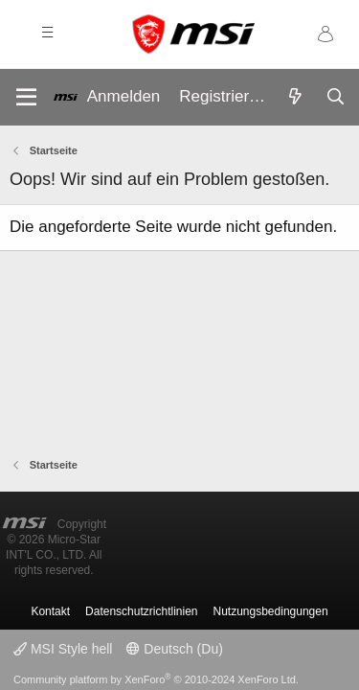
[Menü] (26, 97)
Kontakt (50, 611)
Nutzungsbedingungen (270, 611)
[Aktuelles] (295, 98)
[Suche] (335, 98)
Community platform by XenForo (156, 679)
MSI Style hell (62, 648)
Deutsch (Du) (174, 648)
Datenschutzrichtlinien (141, 611)
